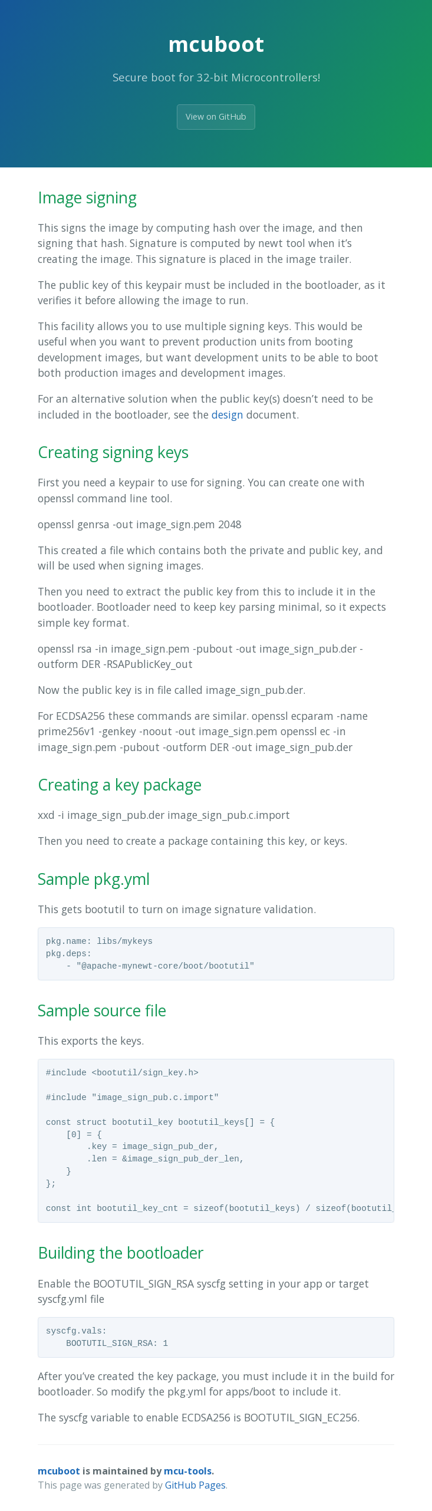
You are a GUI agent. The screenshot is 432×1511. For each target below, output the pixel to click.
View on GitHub (216, 116)
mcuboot (59, 1470)
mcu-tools (188, 1470)
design (227, 414)
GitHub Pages (195, 1485)
